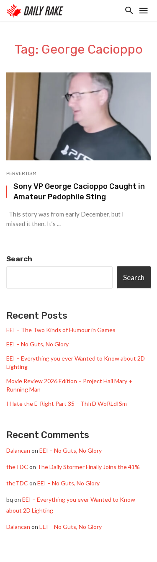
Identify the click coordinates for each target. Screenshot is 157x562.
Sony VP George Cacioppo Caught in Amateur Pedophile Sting (79, 191)
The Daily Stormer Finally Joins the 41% (88, 466)
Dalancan (18, 450)
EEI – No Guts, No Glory (37, 344)
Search (19, 259)
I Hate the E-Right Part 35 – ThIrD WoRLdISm (66, 403)
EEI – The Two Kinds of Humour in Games (61, 329)
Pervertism (21, 173)
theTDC (17, 466)
